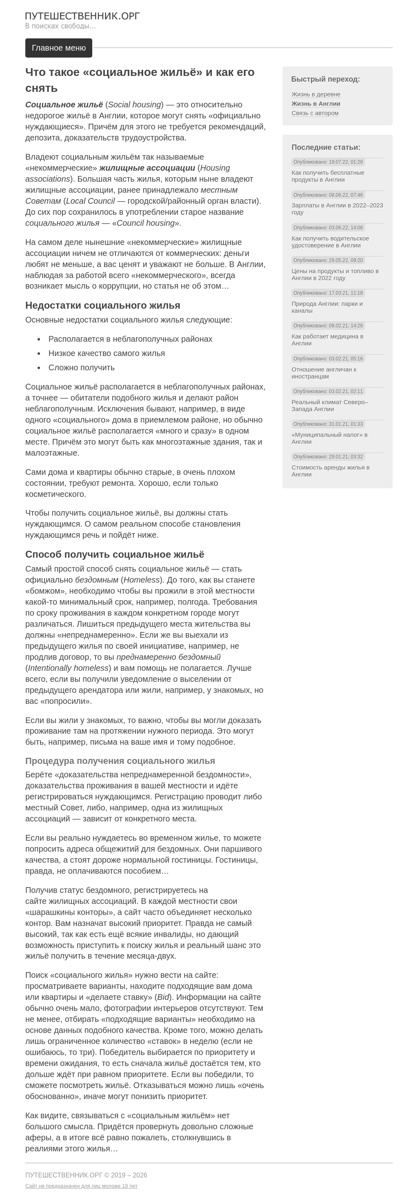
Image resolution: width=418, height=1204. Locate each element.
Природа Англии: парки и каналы (326, 307)
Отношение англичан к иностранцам (323, 373)
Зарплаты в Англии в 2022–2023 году (337, 209)
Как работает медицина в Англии (327, 340)
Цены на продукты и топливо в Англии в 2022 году (334, 274)
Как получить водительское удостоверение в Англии (330, 242)
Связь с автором (314, 112)
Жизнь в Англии (315, 103)
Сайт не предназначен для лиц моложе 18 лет (81, 1186)
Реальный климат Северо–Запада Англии (329, 405)
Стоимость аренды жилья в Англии (330, 471)
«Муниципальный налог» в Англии (329, 438)
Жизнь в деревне (315, 94)
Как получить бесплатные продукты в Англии (327, 176)
